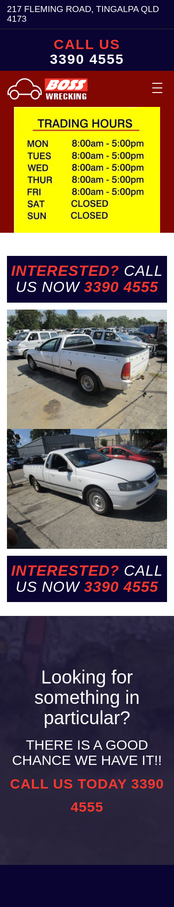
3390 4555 (87, 59)
